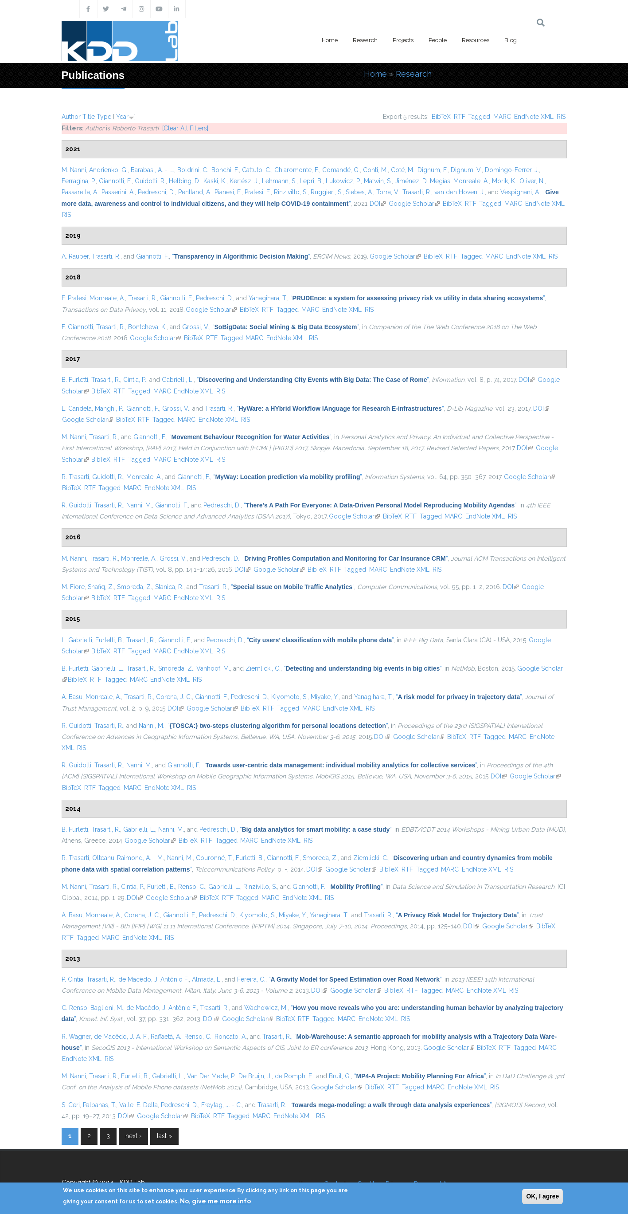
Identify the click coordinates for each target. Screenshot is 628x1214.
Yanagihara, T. (268, 298)
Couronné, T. (214, 857)
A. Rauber (75, 256)
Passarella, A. (80, 192)
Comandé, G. (341, 169)
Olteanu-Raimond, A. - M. (128, 857)
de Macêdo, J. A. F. (121, 1036)
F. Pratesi (74, 298)
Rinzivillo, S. (291, 192)
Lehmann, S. (279, 181)
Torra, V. (387, 192)
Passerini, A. (118, 192)
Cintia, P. (134, 379)
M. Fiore (73, 586)
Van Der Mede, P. (211, 1076)
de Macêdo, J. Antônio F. (153, 979)
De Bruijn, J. (255, 1076)
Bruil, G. (340, 1076)
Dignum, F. (432, 169)
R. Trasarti (75, 476)
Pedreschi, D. (156, 192)
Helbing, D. (184, 181)
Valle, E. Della (138, 1104)
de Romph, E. (294, 1076)
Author (71, 116)
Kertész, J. (244, 181)
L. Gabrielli (77, 640)
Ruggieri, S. (327, 192)
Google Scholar (414, 203)
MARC (502, 116)
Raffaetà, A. (166, 1036)
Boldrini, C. (192, 169)
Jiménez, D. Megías (422, 181)
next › (133, 1135)
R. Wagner (76, 1036)
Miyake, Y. (325, 696)
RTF (459, 116)
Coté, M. (402, 169)
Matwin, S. (378, 181)
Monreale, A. (471, 181)
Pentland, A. (194, 192)
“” (241, 256)
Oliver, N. (532, 181)
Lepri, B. (311, 181)
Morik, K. (504, 181)
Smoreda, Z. (134, 586)
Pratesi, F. (258, 192)
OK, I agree (542, 1196)
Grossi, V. (195, 326)
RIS (561, 116)
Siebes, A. (359, 192)
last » (164, 1135)
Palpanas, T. (99, 1104)
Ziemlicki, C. (263, 668)
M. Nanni (74, 169)
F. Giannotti (77, 326)
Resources (475, 40)
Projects (403, 40)
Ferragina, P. (79, 181)
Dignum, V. (466, 169)
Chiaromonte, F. (296, 169)
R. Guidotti (76, 505)
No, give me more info (215, 1201)
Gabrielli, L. (178, 379)
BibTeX (441, 116)
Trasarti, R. (416, 192)
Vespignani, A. (520, 192)
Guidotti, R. (150, 181)
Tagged (479, 116)
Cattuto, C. (256, 169)
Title (88, 116)
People (438, 40)
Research (365, 40)
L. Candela (77, 408)
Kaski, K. (214, 181)
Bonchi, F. (225, 169)
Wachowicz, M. (266, 1007)
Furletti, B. (109, 640)
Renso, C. (191, 886)
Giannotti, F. (115, 181)
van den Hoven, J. (459, 192)
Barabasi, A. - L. (152, 169)
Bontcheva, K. (147, 326)
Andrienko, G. (108, 169)
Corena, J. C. (174, 696)
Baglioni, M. (106, 1007)
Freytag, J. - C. (221, 1104)
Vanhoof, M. (213, 668)
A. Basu (72, 696)
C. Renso (74, 1007)
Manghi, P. (109, 408)
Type (104, 116)
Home (330, 40)
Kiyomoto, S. (289, 696)
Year (122, 116)
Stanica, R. (169, 586)
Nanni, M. (139, 505)
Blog (510, 40)
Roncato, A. (231, 1036)
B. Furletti (75, 379)
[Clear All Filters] (185, 128)
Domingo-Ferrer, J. (512, 169)
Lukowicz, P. (343, 181)
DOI (378, 203)
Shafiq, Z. (101, 586)
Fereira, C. (251, 979)
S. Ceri (71, 1104)
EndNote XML (534, 116)
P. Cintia (72, 979)
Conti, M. (375, 169)
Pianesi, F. (228, 192)
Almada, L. (207, 979)
